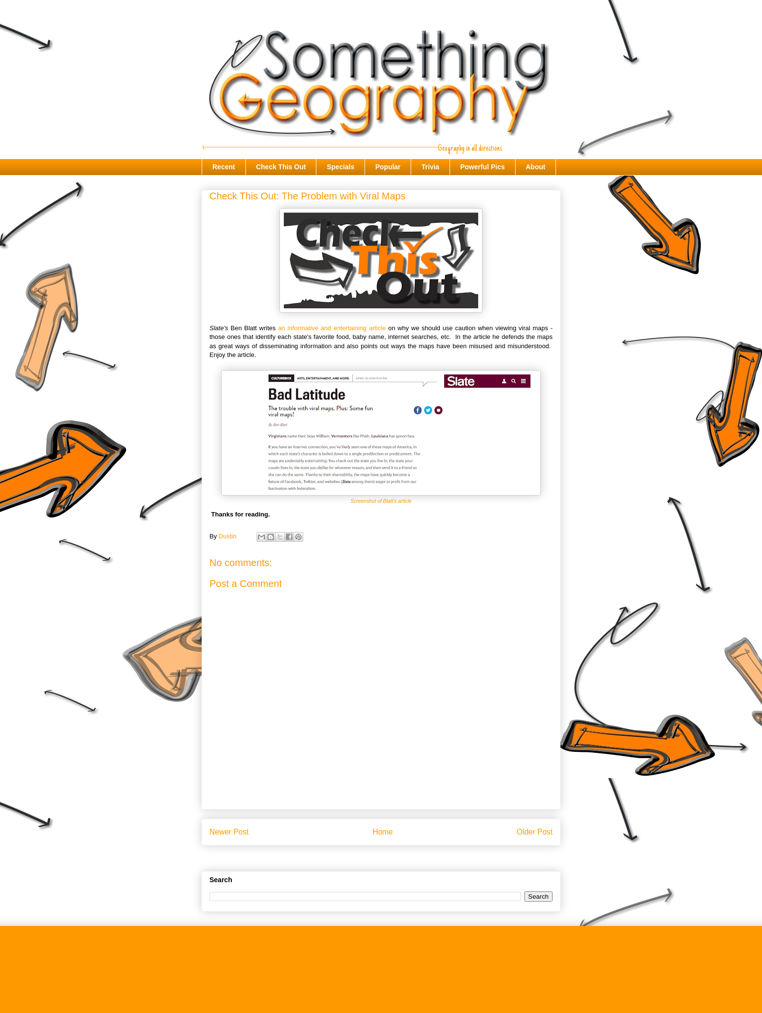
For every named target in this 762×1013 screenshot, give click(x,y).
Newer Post (229, 832)
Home (383, 832)
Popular (387, 167)
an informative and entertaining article (332, 328)
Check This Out (281, 167)
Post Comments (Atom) (400, 856)
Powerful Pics (482, 167)
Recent (223, 167)
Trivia (430, 167)
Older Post (535, 832)
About (535, 167)
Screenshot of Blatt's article (381, 501)
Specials (340, 167)
